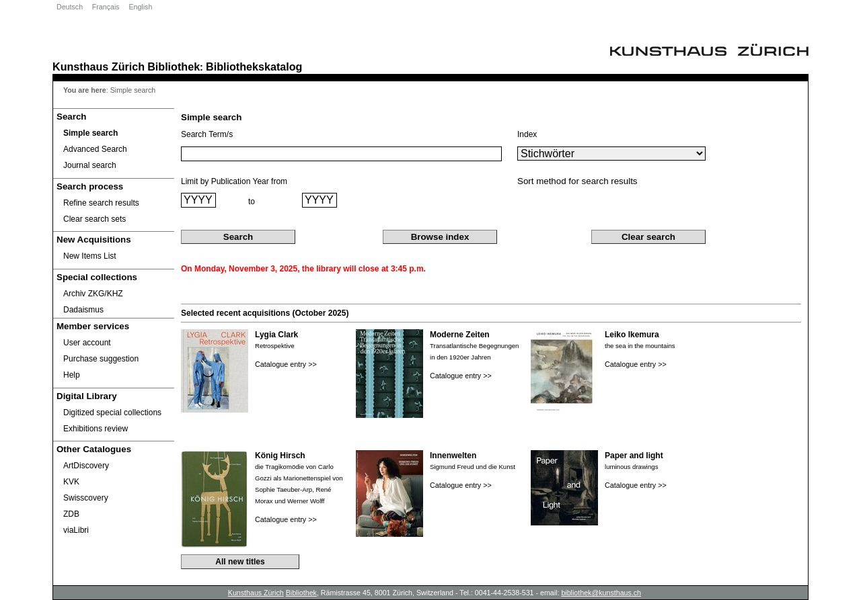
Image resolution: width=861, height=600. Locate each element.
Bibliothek (173, 66)
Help (71, 375)
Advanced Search (95, 149)
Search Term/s (207, 134)
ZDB (71, 514)
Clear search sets (94, 219)
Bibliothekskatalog (254, 66)
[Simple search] (113, 133)
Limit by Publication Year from (234, 181)
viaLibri (76, 530)
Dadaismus (83, 309)
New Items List (89, 256)
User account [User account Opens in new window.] (87, 342)
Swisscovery (85, 498)
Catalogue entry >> (286, 364)
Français (106, 7)
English (140, 7)
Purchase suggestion (101, 358)
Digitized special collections (112, 412)
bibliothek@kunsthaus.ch (601, 593)
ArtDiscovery (86, 465)
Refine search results (101, 203)
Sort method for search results (577, 181)
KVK (71, 481)
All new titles (239, 561)
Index (527, 134)
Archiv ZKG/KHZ (93, 293)
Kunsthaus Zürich (98, 66)
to (251, 201)
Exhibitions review (95, 428)
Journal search (89, 165)
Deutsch (70, 7)
